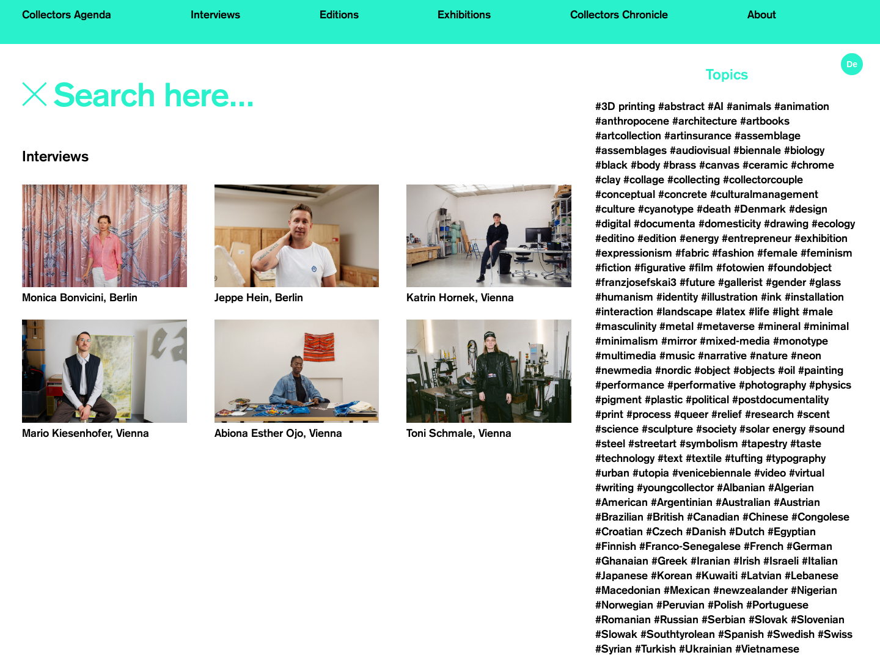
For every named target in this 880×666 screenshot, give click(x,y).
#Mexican (687, 590)
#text (670, 458)
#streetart (652, 443)
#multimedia (625, 355)
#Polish (725, 604)
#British (665, 516)
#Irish (746, 560)
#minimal (826, 326)
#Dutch (747, 531)
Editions (339, 14)
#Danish (706, 531)
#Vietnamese (767, 648)
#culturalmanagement (764, 194)
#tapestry (764, 443)
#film (701, 267)
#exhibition (821, 238)
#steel (610, 443)
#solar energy (772, 428)
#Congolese (820, 516)
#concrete (682, 194)
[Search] (218, 96)
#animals (749, 106)
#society (716, 428)
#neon (806, 355)
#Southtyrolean (677, 634)
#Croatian (619, 531)
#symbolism (709, 443)
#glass (825, 282)
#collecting (693, 179)
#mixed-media (735, 340)
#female (777, 252)
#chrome (812, 164)
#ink (771, 296)
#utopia (650, 472)
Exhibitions (464, 14)
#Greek (669, 560)
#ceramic (765, 164)
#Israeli (781, 560)
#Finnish (615, 546)
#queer (691, 414)
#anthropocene (632, 120)
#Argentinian (682, 502)
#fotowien (740, 267)
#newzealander (750, 590)
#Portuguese (777, 604)
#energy (699, 238)
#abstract (681, 106)
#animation (801, 106)
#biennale (757, 150)
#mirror (679, 340)
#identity (677, 296)
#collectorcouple (763, 179)
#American (621, 502)
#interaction (624, 311)
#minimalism (626, 340)
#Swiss (835, 634)
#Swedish (791, 634)
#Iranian (710, 560)
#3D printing (625, 106)
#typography (796, 458)
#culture (615, 208)
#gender (786, 282)
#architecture (704, 120)
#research (769, 414)
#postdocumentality (780, 399)
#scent (813, 414)
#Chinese (765, 516)
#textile (704, 458)
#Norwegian (624, 604)
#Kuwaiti (716, 575)
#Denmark (760, 208)
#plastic (664, 399)
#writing (614, 487)
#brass (679, 164)
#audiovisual (700, 150)
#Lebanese (811, 575)
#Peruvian (680, 604)
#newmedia (623, 370)
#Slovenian (818, 619)
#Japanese (621, 575)
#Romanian (623, 619)
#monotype (800, 340)
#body (645, 164)
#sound (827, 428)
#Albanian (741, 487)
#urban (612, 472)
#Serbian (724, 619)
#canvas (719, 164)
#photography (772, 384)
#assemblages (631, 150)
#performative (701, 384)
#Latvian (761, 575)
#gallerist (740, 282)
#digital (613, 223)
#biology (804, 150)
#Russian (676, 619)
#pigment (618, 399)
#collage (643, 179)
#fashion (733, 252)
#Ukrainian (705, 648)
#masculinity (625, 326)
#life (759, 311)
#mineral (779, 326)
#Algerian (791, 487)
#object (712, 370)
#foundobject (800, 267)
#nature (769, 355)
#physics (830, 384)
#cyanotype (666, 208)
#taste (805, 443)
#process (648, 414)
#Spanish (741, 634)
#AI (716, 106)
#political (707, 399)
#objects (754, 370)
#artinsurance (698, 135)
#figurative (660, 267)
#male (817, 311)
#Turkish (655, 648)
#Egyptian (792, 531)
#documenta (664, 223)
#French (763, 546)
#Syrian (613, 648)
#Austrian (797, 502)
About (761, 14)
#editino (614, 238)
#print (609, 414)
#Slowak (616, 634)
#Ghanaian (621, 560)
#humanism (624, 296)
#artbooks (765, 120)
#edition (656, 238)
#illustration (729, 296)
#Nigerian (814, 590)
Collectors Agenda (66, 14)
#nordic (673, 370)
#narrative (722, 355)
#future (697, 282)
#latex (731, 311)
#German (809, 546)
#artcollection (628, 135)
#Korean (671, 575)
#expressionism (633, 252)
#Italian (820, 560)
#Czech (664, 531)
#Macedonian (628, 590)
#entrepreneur (756, 238)
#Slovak (768, 619)
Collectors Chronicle (619, 14)
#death (714, 208)
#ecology (833, 223)
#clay (607, 179)
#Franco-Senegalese (690, 546)
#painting (820, 370)
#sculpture (667, 428)
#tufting (744, 458)
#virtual (806, 472)
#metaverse (726, 326)
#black (611, 164)
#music (677, 355)
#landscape (684, 311)
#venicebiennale (711, 472)
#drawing (786, 223)
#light (785, 311)
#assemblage (768, 135)
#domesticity (729, 223)
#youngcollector (675, 487)
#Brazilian (619, 516)
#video (770, 472)
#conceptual (625, 194)
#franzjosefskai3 (635, 282)
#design (808, 208)
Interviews (215, 14)
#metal (676, 326)
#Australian (743, 502)
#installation (814, 296)
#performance (629, 384)
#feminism (827, 252)
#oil (786, 370)
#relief (726, 414)
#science (617, 428)
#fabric (692, 252)
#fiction (613, 267)
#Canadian (713, 516)
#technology (624, 458)
